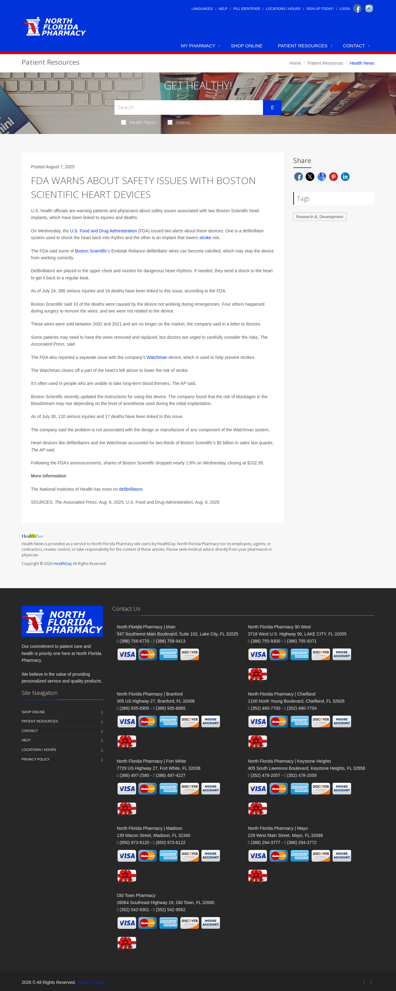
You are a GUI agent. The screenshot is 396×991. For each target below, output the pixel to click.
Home (295, 63)
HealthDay (63, 563)
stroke (205, 237)
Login (344, 9)
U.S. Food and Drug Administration (103, 230)
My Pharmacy (198, 45)
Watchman (157, 357)
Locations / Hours (283, 9)
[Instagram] (369, 8)
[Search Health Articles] (188, 107)
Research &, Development (319, 216)
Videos (179, 122)
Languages (202, 9)
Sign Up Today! (320, 9)
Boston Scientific (91, 250)
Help (223, 9)
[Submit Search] (272, 107)
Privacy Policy (36, 759)
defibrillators (130, 489)
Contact (354, 45)
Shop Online (246, 45)
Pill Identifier (246, 9)
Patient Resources (303, 45)
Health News (138, 122)
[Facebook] (357, 8)
